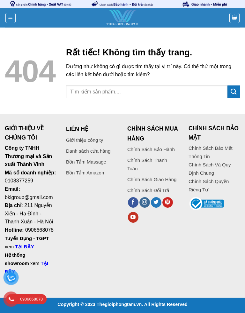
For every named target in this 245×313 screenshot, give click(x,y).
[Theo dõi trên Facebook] (133, 202)
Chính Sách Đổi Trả (148, 190)
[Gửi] (233, 91)
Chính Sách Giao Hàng (151, 179)
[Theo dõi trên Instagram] (144, 202)
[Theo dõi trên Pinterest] (167, 202)
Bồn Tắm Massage (86, 162)
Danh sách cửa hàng (88, 151)
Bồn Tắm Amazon (85, 172)
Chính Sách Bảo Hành (151, 149)
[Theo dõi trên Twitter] (156, 202)
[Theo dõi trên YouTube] (133, 217)
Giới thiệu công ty (84, 140)
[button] (10, 18)
